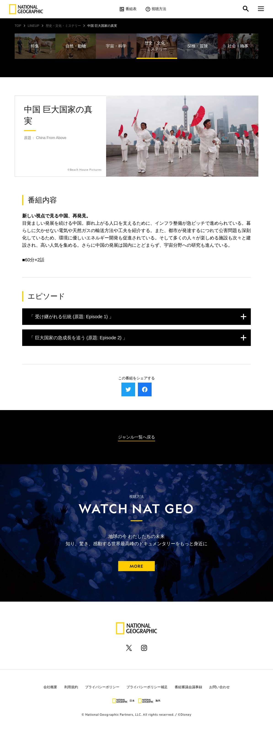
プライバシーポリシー (102, 687)
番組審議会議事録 (188, 687)
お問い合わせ (219, 687)
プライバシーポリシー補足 (147, 687)
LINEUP (33, 25)
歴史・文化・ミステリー (63, 25)
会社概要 (50, 687)
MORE (136, 566)
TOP (18, 25)
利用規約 (71, 687)
